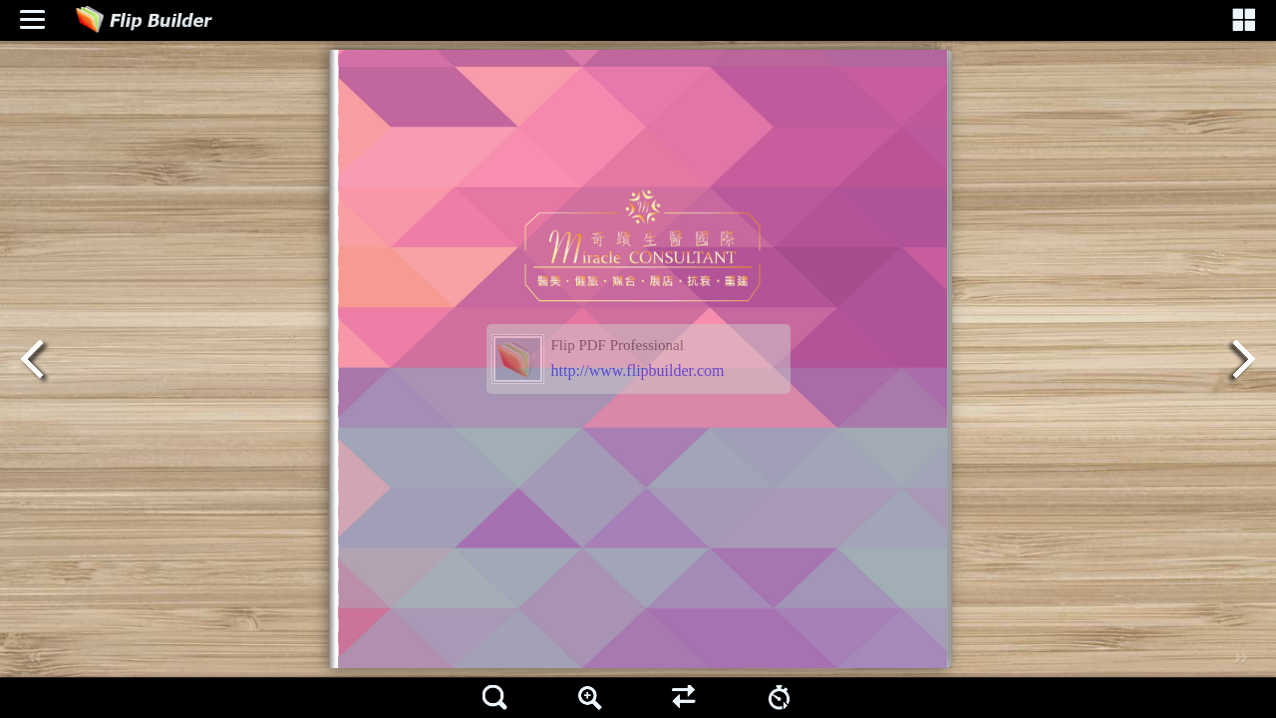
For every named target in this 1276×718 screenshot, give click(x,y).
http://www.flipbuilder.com (638, 370)
